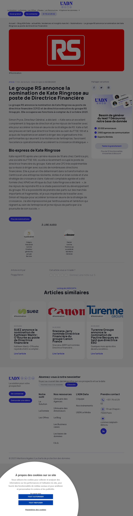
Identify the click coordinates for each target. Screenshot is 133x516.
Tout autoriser (23, 503)
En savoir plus (35, 494)
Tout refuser (49, 503)
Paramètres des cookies (35, 510)
